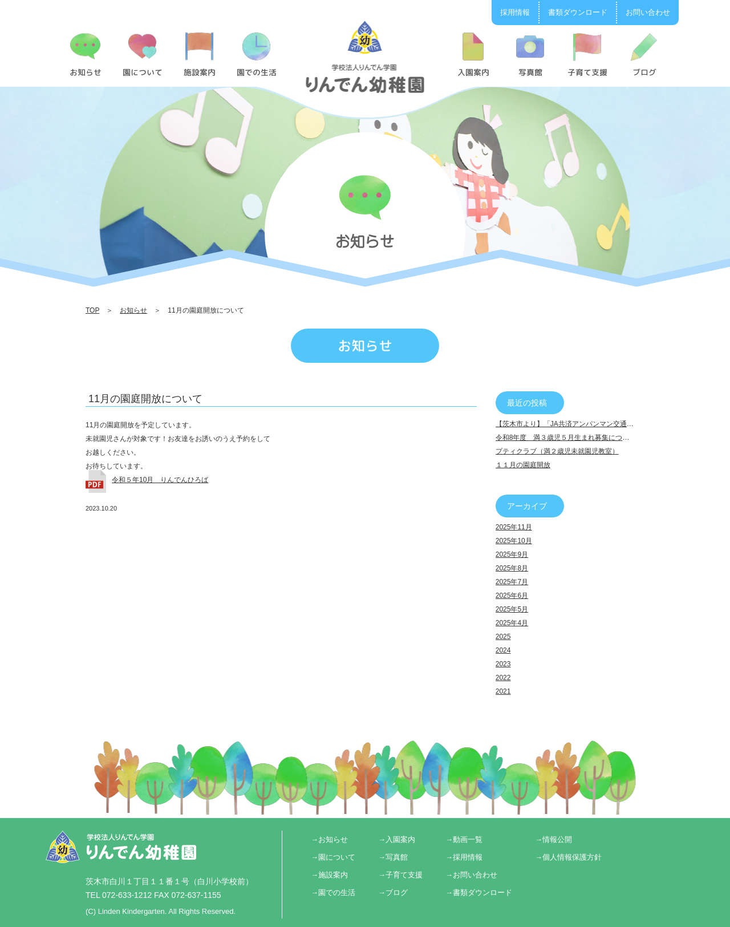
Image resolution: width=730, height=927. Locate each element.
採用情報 (515, 12)
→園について (333, 857)
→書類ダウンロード (478, 892)
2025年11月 (514, 527)
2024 (503, 650)
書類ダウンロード (577, 12)
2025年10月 (514, 541)
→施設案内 (329, 875)
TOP (92, 310)
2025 (503, 637)
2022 (503, 678)
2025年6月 (512, 596)
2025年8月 (512, 568)
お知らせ (133, 310)
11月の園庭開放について (145, 398)
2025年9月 (512, 554)
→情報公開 (553, 839)
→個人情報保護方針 (568, 857)
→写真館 (393, 857)
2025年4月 (512, 623)
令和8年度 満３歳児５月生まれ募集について (566, 438)
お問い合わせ (648, 12)
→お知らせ (329, 839)
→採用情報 (463, 857)
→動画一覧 (463, 839)
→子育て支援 (400, 875)
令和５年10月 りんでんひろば (160, 480)
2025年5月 (512, 609)
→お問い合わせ (471, 875)
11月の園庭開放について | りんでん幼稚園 (365, 56)
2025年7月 (512, 582)
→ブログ (393, 892)
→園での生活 (333, 892)
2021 (503, 691)
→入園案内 (396, 839)
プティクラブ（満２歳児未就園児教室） (557, 451)
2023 (503, 664)
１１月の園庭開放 (523, 465)
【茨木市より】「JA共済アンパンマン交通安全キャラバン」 (589, 424)
